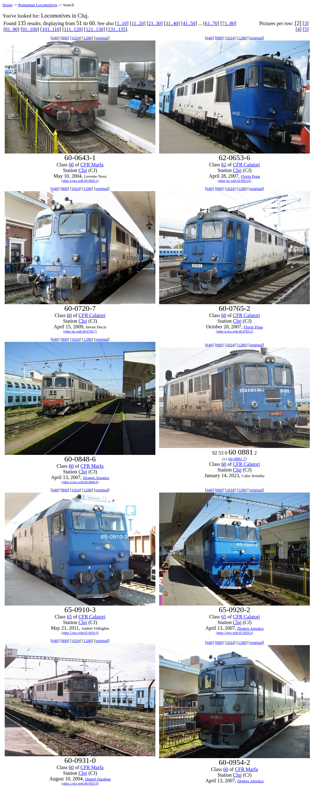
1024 (76, 37)
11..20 (138, 23)
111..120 (72, 29)
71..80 (228, 23)
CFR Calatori (246, 164)
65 (69, 616)
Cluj (82, 170)
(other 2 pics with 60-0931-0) (80, 783)
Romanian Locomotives (37, 5)
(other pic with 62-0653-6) (234, 180)
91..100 (29, 29)
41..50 (189, 23)
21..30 (154, 23)
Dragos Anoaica (96, 477)
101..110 (50, 29)
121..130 (94, 29)
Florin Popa (250, 176)
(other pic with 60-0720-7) (80, 331)
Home (8, 5)
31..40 (171, 23)
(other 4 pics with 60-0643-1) (80, 180)
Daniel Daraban (98, 779)
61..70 (211, 23)
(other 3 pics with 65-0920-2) (234, 632)
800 (65, 37)
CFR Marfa (91, 164)
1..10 (122, 23)
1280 (87, 37)
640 (55, 37)
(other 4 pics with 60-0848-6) (80, 482)
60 (71, 164)
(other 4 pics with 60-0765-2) (234, 331)
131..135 (117, 29)
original (101, 37)
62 (223, 164)
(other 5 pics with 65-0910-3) (80, 632)
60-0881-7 (236, 458)
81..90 (11, 29)
